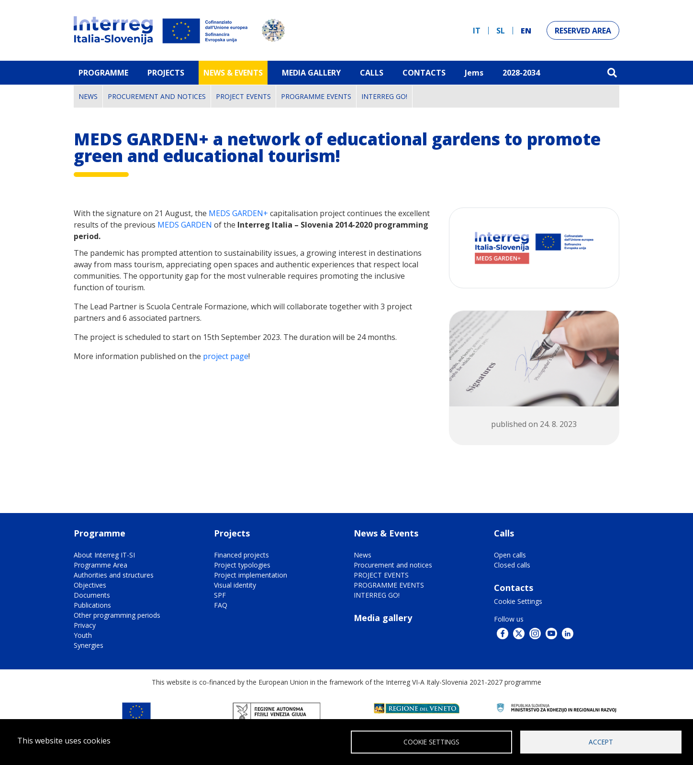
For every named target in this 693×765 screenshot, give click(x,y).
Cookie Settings (518, 601)
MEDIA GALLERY (311, 72)
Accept (601, 741)
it (477, 30)
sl (500, 30)
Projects (165, 72)
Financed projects (241, 554)
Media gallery (383, 617)
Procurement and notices (157, 96)
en (526, 30)
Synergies (88, 645)
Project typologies (242, 564)
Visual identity (235, 585)
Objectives (90, 585)
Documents (92, 595)
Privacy (85, 625)
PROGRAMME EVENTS (316, 96)
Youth (83, 635)
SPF (220, 595)
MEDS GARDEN (184, 224)
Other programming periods (117, 615)
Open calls (510, 554)
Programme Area (100, 564)
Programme (103, 72)
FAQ (220, 605)
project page (225, 356)
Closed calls (512, 564)
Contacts (424, 72)
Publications (92, 605)
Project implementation (250, 574)
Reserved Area (583, 30)
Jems (474, 72)
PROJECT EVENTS (243, 96)
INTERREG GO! (384, 96)
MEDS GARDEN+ (239, 213)
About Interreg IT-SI (104, 554)
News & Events (233, 72)
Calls (371, 72)
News (88, 96)
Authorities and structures (114, 574)
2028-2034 (521, 72)
